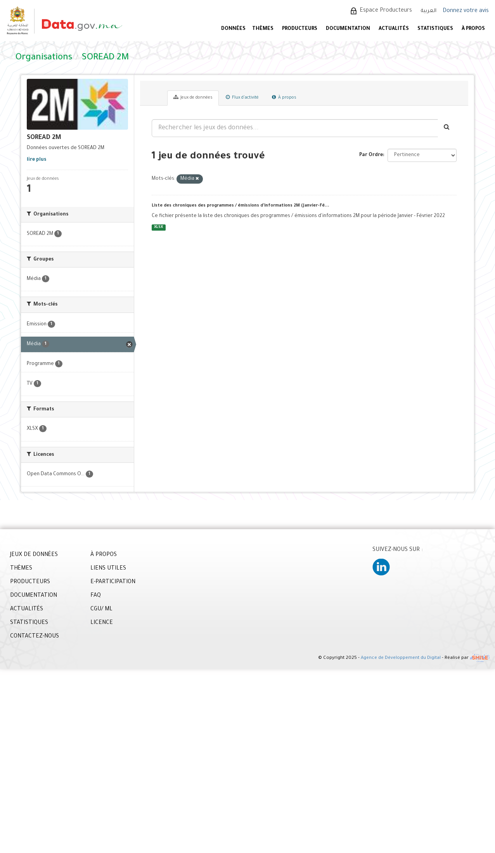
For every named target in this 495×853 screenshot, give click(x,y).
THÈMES (21, 569)
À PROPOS (473, 29)
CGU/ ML (101, 609)
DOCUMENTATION (348, 29)
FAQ (95, 596)
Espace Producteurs (386, 11)
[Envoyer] (447, 128)
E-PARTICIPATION (112, 582)
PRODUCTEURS (299, 29)
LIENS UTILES (108, 569)
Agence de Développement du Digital (401, 658)
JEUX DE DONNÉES (34, 555)
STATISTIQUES (435, 29)
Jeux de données (193, 97)
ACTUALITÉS (394, 29)
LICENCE (101, 623)
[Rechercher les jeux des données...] (295, 128)
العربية (428, 11)
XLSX (158, 227)
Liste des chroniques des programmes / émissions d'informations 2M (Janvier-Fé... (240, 205)
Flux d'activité (242, 97)
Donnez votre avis (466, 11)
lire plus (36, 160)
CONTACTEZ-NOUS (34, 637)
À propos (284, 97)
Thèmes (262, 29)
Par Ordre (371, 155)
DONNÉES (233, 29)
